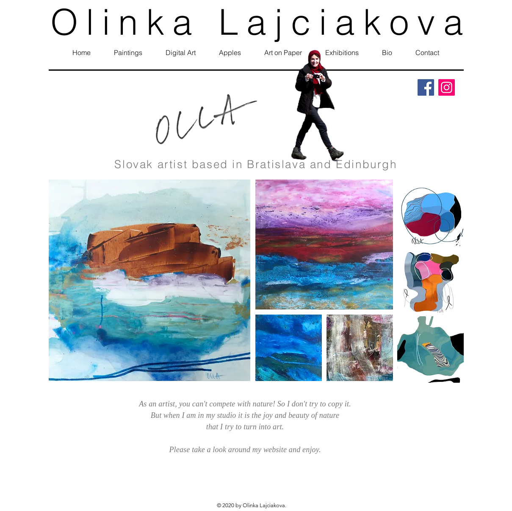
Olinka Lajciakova (260, 22)
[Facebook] (426, 87)
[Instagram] (446, 87)
